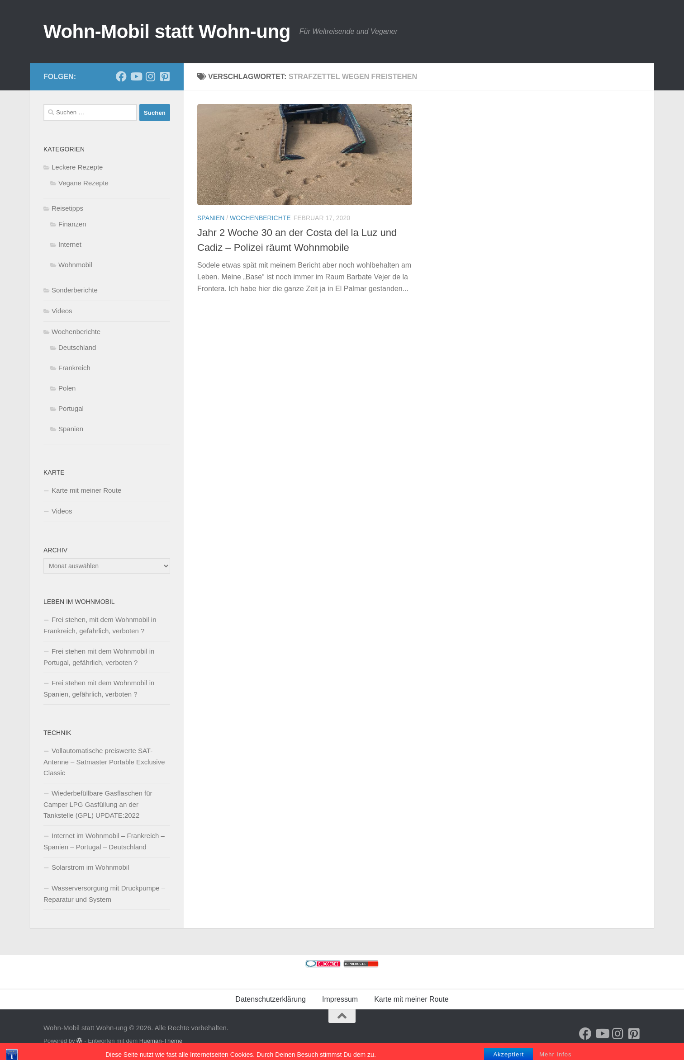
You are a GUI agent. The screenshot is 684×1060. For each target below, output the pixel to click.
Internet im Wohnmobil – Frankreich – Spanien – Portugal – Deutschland (104, 841)
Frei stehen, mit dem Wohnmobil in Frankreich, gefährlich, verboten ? (99, 625)
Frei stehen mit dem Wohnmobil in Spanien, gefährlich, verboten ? (98, 688)
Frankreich (74, 368)
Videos (62, 311)
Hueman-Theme (160, 1040)
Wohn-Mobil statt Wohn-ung (166, 31)
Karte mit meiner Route (86, 490)
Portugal (71, 408)
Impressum (340, 999)
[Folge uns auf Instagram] (150, 76)
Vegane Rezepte (83, 183)
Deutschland (77, 347)
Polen (67, 388)
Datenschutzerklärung (270, 999)
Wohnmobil (75, 265)
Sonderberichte (75, 290)
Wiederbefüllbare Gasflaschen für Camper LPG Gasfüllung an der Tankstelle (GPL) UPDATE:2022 (97, 804)
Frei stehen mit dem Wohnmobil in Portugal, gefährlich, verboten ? (98, 656)
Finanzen (72, 224)
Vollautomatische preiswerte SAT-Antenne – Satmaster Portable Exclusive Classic (104, 762)
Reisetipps (67, 208)
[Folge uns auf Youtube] (135, 76)
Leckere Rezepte (77, 167)
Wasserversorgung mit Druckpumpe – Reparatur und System (104, 893)
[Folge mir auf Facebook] (121, 76)
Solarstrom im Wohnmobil (90, 867)
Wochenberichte (260, 217)
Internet (69, 244)
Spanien (210, 217)
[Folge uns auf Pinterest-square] (164, 76)
